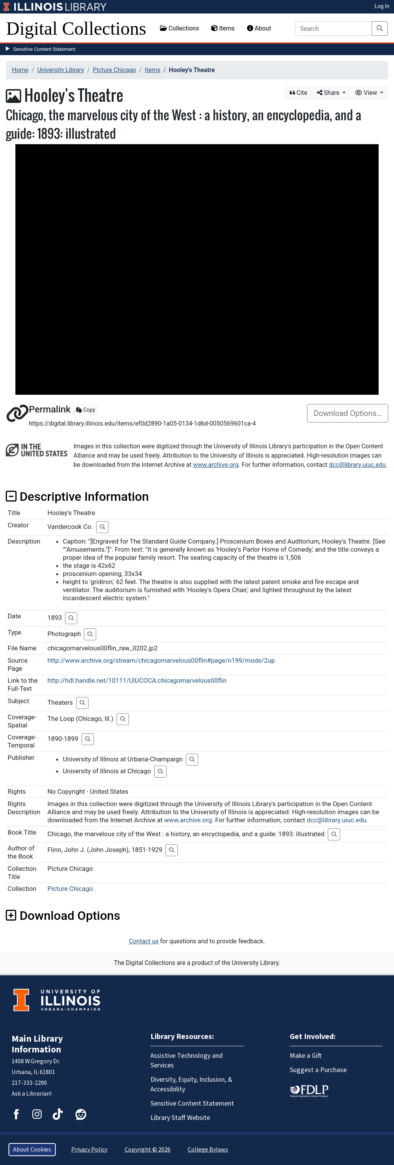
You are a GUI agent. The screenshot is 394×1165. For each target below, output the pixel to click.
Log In (382, 6)
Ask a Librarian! (32, 1093)
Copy (85, 410)
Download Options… (348, 413)
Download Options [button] (63, 915)
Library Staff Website (180, 1118)
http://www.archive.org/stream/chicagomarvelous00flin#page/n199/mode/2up (161, 660)
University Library (60, 70)
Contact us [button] (144, 941)
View (367, 92)
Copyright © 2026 (147, 1149)
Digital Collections (76, 28)
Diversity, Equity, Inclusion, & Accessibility (191, 1084)
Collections (179, 28)
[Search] (333, 28)
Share (329, 92)
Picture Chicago (114, 70)
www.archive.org (216, 464)
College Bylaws (208, 1149)
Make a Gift (306, 1056)
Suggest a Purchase (318, 1070)
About (259, 28)
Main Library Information (37, 1044)
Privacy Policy (89, 1149)
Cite (298, 92)
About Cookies (32, 1149)
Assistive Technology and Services (186, 1060)
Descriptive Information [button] (77, 496)
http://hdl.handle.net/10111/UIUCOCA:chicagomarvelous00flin (137, 680)
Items (222, 28)
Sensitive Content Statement (44, 49)
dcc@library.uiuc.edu (357, 464)
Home (20, 70)
